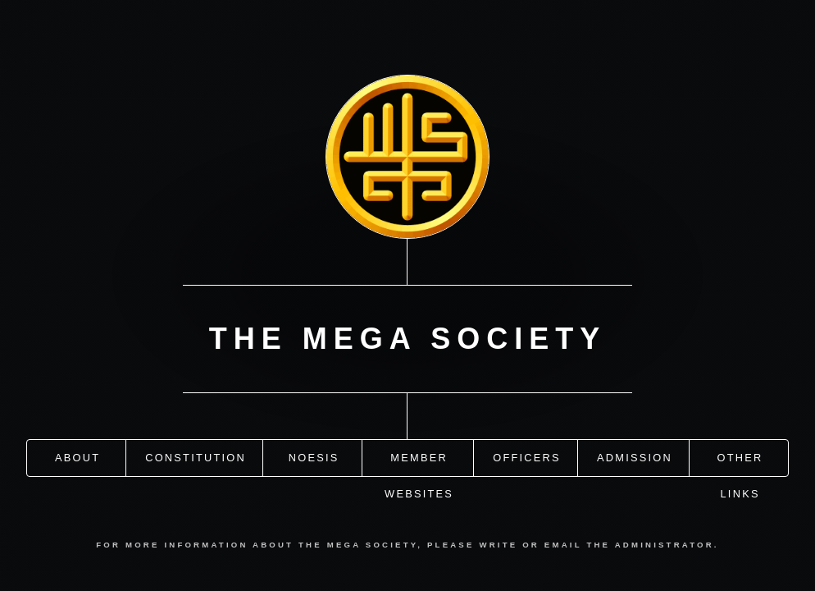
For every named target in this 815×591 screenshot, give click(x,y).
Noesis (314, 457)
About (77, 457)
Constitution (195, 457)
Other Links (740, 463)
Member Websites (419, 463)
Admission (634, 457)
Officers (527, 457)
